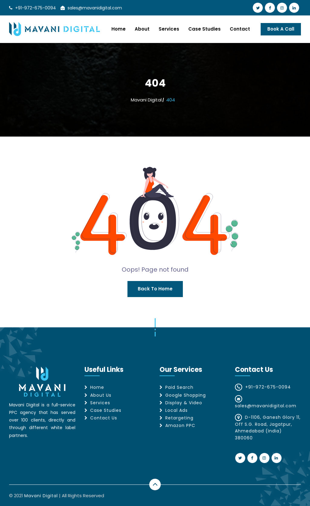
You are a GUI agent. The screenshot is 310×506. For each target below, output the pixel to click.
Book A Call (280, 29)
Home (118, 29)
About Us (100, 395)
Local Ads (176, 410)
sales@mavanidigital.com (95, 8)
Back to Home (155, 289)
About (142, 29)
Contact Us (103, 418)
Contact (240, 29)
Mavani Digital (146, 100)
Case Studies (204, 29)
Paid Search (179, 387)
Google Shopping (185, 395)
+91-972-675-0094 (35, 8)
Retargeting (179, 418)
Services (169, 29)
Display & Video (183, 403)
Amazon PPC (180, 425)
